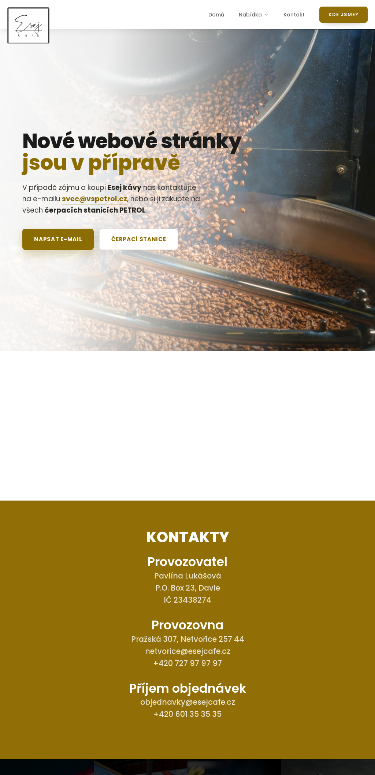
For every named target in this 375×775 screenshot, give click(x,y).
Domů (216, 14)
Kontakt (294, 14)
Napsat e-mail (58, 239)
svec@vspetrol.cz (94, 199)
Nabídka (254, 14)
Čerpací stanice (138, 239)
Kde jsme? (343, 14)
